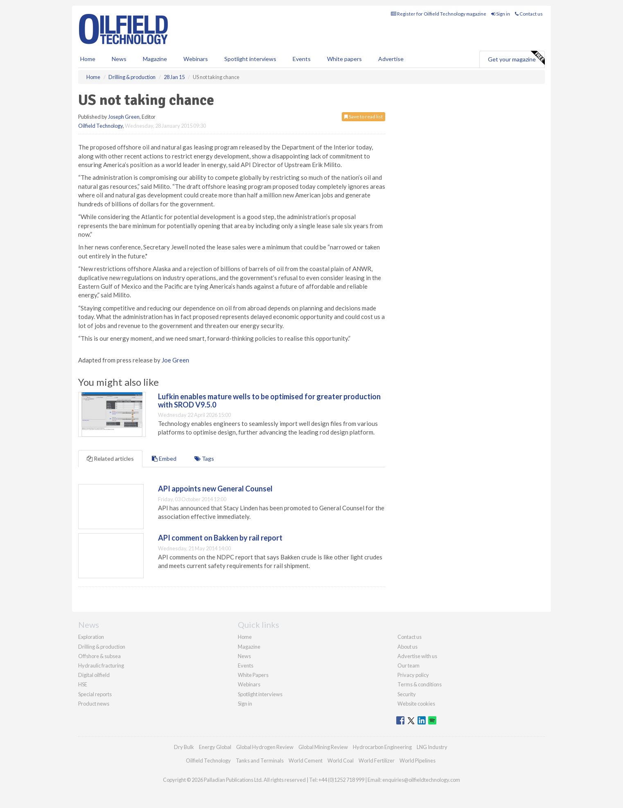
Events (302, 58)
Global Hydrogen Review (264, 747)
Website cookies (416, 703)
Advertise (391, 58)
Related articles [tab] (110, 458)
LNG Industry (432, 747)
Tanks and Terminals (260, 760)
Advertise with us (417, 656)
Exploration (91, 637)
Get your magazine (516, 58)
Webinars (195, 58)
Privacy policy (413, 675)
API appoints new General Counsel (215, 488)
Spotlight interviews (250, 58)
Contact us (529, 13)
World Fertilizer (377, 760)
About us (407, 646)
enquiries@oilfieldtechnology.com (421, 779)
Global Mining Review (323, 747)
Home (87, 58)
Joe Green (175, 360)
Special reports (95, 694)
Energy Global (215, 747)
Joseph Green (124, 116)
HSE (82, 684)
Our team (408, 665)
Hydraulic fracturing (101, 665)
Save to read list (363, 116)
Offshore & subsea (99, 656)
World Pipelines (418, 760)
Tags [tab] (204, 458)
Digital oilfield (94, 675)
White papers (344, 58)
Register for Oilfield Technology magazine (438, 13)
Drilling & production (101, 646)
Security (406, 694)
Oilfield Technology (100, 125)
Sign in (500, 13)
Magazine (155, 58)
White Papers (253, 675)
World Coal (340, 760)
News (244, 656)
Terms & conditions (419, 684)
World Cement (306, 760)
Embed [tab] (164, 458)
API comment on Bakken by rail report (220, 537)
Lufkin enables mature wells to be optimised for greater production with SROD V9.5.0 (269, 400)
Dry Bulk (184, 747)
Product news (93, 703)
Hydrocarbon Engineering (382, 747)
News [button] (119, 58)
